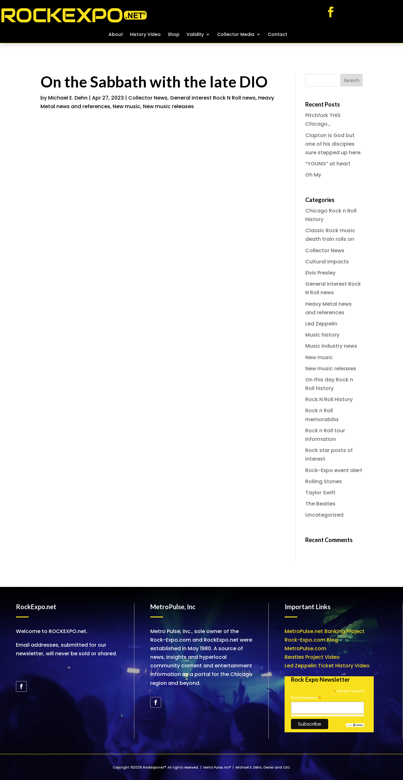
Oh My (313, 174)
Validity (195, 35)
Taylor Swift (320, 492)
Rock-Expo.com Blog (311, 640)
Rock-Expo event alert (333, 470)
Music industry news (331, 346)
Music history (322, 334)
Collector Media (235, 35)
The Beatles (320, 503)
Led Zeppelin (321, 323)
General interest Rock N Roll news (213, 97)
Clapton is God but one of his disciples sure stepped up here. (333, 144)
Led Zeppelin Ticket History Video (327, 665)
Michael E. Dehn (68, 97)
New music (126, 106)
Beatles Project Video (312, 657)
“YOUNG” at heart (327, 163)
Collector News (147, 97)
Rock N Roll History (329, 399)
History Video (145, 35)
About (116, 35)
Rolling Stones (323, 481)
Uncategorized (324, 515)
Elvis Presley (320, 272)
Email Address (306, 698)
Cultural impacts (327, 261)
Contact (277, 35)
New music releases (168, 106)
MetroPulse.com (305, 648)
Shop (174, 35)
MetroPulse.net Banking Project (324, 631)
